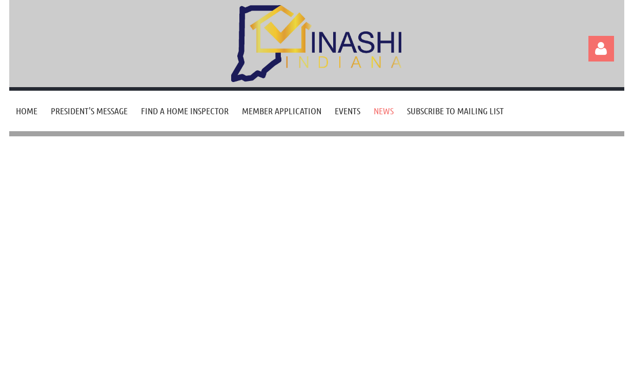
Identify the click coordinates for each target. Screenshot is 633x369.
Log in (601, 48)
